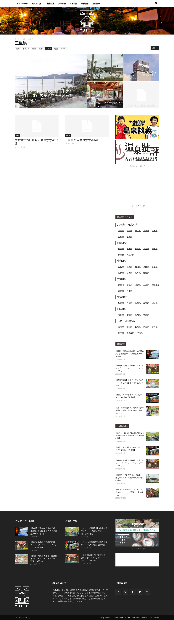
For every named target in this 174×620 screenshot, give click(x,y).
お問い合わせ (154, 617)
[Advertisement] (137, 187)
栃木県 (129, 248)
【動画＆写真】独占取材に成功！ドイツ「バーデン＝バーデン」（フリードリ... (129, 368)
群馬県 (138, 248)
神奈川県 (130, 254)
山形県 (121, 236)
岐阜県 (138, 272)
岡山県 (129, 303)
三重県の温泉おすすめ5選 (82, 140)
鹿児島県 (130, 333)
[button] (156, 3)
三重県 (48, 49)
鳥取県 (138, 303)
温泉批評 (79, 3)
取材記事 (90, 3)
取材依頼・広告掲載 (139, 617)
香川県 (121, 314)
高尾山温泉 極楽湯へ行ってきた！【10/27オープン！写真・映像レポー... (129, 492)
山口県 (154, 303)
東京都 (121, 254)
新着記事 (56, 3)
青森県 (129, 230)
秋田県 (154, 230)
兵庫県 (41, 49)
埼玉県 (146, 248)
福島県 (129, 236)
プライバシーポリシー (122, 617)
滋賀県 (56, 49)
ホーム (17, 39)
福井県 (121, 272)
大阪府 (34, 49)
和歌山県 (26, 49)
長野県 (146, 266)
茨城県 (121, 248)
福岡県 (121, 326)
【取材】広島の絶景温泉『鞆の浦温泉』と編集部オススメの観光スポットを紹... (129, 353)
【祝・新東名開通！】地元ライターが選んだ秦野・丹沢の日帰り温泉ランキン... (129, 410)
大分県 (146, 326)
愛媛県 (129, 314)
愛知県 (146, 272)
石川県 (129, 272)
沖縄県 (140, 333)
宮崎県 (154, 326)
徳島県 (146, 314)
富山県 (154, 266)
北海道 (121, 230)
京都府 (18, 49)
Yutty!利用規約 (105, 617)
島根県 (146, 303)
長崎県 (138, 326)
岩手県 (138, 230)
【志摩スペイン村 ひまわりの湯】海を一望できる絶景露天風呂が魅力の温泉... (129, 477)
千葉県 (154, 248)
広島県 (121, 303)
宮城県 (146, 230)
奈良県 (63, 49)
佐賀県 (129, 326)
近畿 (23, 39)
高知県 (138, 314)
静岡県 (129, 266)
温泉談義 (67, 3)
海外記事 (101, 3)
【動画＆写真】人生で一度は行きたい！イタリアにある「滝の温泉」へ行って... (129, 383)
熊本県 (121, 333)
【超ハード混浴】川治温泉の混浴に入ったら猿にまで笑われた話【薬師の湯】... (129, 435)
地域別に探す (42, 3)
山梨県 (121, 266)
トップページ (27, 3)
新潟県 (138, 266)
